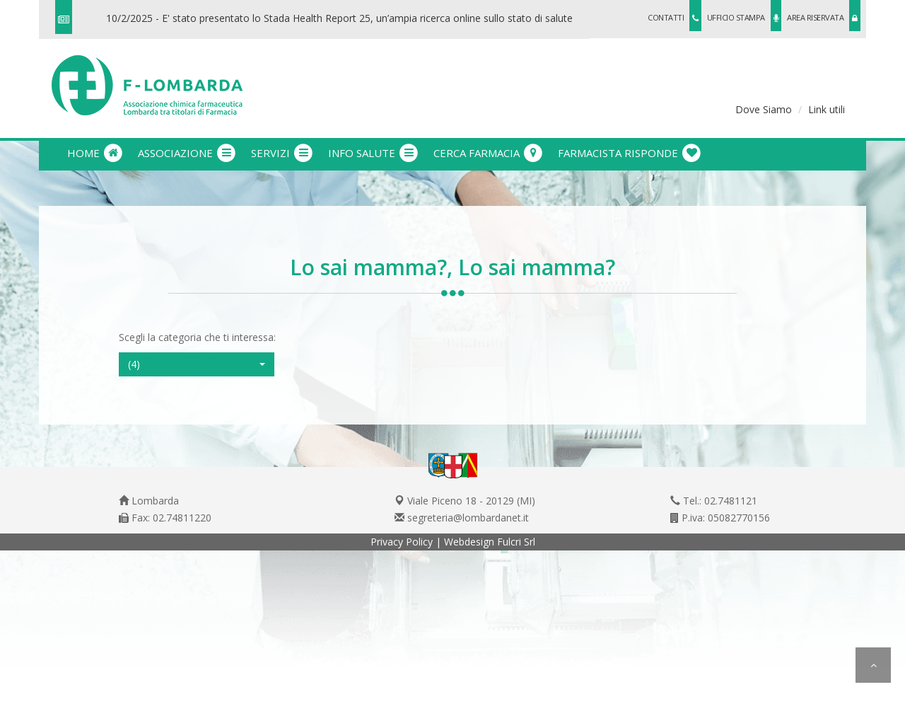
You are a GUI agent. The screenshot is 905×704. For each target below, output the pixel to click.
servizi (282, 152)
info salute (373, 152)
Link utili (826, 109)
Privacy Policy (401, 541)
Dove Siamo (763, 109)
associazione (187, 152)
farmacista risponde (630, 152)
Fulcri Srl (516, 541)
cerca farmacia (488, 152)
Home (95, 152)
